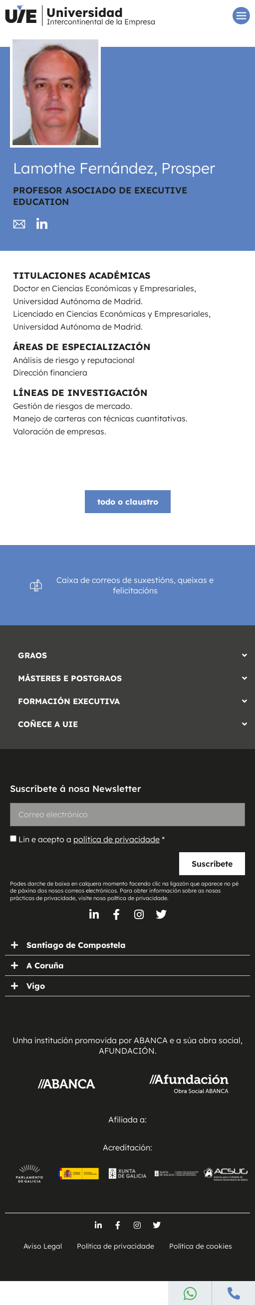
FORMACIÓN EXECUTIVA (69, 701)
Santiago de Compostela (76, 945)
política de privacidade (116, 839)
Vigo (35, 986)
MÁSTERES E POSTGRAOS (70, 678)
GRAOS (32, 655)
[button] (127, 652)
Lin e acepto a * (91, 839)
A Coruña (45, 965)
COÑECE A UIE (48, 724)
